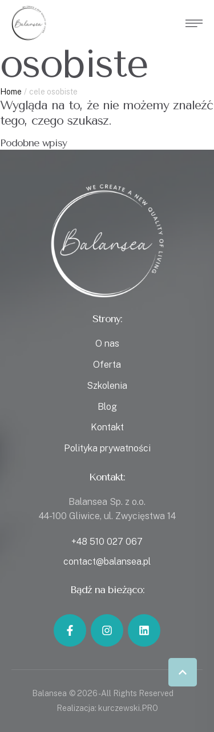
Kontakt (107, 427)
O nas (107, 343)
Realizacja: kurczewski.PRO (107, 708)
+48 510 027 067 (107, 541)
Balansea (49, 693)
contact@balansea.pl (107, 561)
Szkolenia (107, 385)
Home (11, 91)
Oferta (107, 364)
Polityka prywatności (107, 448)
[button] (182, 672)
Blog (107, 406)
